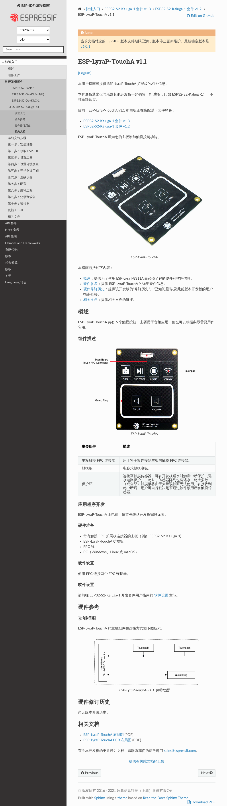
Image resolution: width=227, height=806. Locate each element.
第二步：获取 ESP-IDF (23, 151)
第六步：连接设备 (20, 177)
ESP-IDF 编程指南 (33, 14)
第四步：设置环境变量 (23, 164)
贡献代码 (11, 249)
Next (207, 773)
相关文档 (20, 131)
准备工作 (14, 75)
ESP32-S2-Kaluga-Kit (24, 107)
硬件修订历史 (23, 125)
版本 (8, 256)
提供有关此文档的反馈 (146, 761)
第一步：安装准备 (20, 144)
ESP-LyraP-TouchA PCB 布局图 (107, 740)
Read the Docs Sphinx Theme (165, 798)
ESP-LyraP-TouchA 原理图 (103, 735)
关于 (8, 276)
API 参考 (11, 223)
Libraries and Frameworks (22, 243)
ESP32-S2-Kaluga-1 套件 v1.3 (127, 9)
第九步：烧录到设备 (22, 197)
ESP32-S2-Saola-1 (23, 88)
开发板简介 (14, 82)
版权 (8, 269)
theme (122, 798)
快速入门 (10, 62)
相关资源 (11, 262)
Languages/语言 (16, 282)
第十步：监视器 (18, 203)
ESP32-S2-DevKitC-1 (26, 100)
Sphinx (99, 798)
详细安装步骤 (17, 138)
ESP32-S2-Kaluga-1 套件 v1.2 (178, 9)
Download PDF (203, 802)
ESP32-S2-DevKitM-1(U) (28, 94)
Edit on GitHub (202, 16)
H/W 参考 (12, 229)
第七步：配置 (17, 184)
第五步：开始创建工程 (23, 171)
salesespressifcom (180, 751)
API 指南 (11, 236)
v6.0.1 (85, 46)
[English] (84, 73)
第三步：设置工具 (20, 157)
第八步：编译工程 (20, 190)
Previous (89, 773)
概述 (11, 68)
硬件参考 (20, 119)
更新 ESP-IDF (17, 210)
